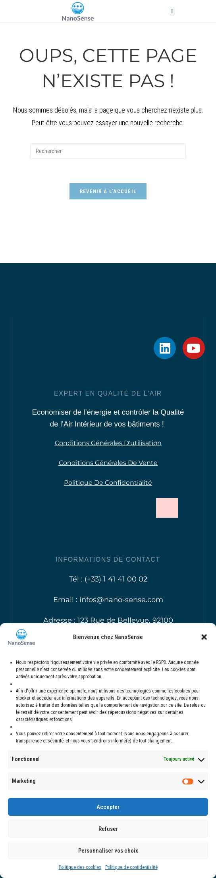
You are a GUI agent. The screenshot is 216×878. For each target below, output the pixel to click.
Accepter (108, 807)
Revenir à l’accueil (108, 191)
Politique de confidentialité (131, 867)
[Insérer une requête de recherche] (108, 151)
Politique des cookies (80, 867)
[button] (204, 637)
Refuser (108, 828)
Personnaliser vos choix (108, 850)
